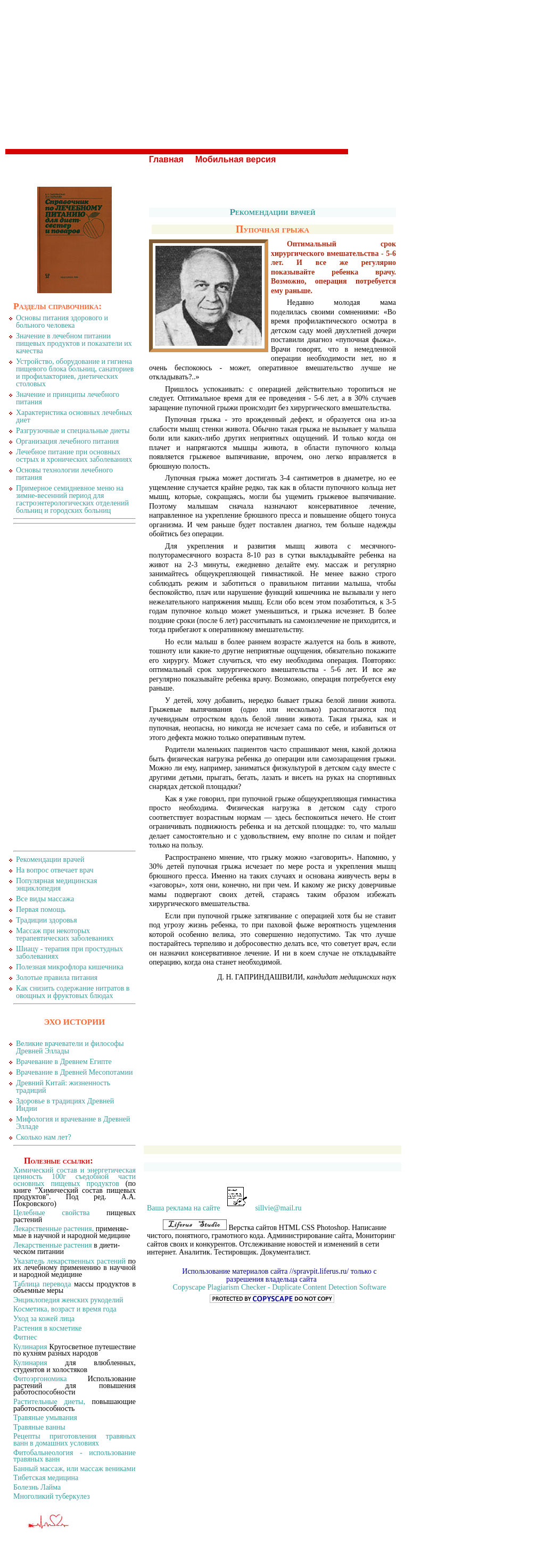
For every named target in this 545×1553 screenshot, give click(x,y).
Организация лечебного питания (67, 441)
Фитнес (25, 1337)
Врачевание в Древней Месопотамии (74, 1072)
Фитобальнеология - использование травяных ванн (74, 1456)
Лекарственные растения (52, 1245)
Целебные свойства (51, 1213)
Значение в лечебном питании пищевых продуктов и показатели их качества (74, 343)
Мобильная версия (235, 159)
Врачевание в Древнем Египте (64, 1062)
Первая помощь (40, 909)
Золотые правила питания (56, 978)
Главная (166, 159)
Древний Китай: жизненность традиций (63, 1086)
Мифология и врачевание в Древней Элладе (73, 1123)
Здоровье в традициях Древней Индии (65, 1104)
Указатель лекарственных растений (69, 1261)
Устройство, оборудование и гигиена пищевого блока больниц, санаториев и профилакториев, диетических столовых (75, 373)
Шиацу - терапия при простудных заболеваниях (69, 952)
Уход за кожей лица (44, 1319)
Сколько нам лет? (43, 1137)
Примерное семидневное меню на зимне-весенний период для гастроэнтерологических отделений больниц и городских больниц (72, 499)
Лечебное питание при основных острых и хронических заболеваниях (74, 455)
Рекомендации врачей (272, 211)
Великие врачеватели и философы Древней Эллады (70, 1047)
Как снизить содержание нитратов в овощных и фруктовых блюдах (72, 992)
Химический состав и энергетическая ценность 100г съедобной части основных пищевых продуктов (74, 1176)
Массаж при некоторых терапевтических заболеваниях (65, 934)
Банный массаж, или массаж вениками (74, 1469)
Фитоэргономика (40, 1379)
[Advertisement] (272, 74)
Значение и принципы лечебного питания (67, 398)
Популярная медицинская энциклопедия (56, 884)
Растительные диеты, (49, 1402)
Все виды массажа (45, 899)
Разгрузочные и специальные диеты (72, 431)
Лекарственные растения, (53, 1229)
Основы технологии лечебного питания (64, 473)
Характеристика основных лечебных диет (74, 416)
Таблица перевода (42, 1284)
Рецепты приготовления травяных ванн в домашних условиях (74, 1439)
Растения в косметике (47, 1328)
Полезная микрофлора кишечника (69, 967)
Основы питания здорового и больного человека (62, 321)
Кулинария (30, 1347)
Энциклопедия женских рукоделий (68, 1300)
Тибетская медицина (45, 1478)
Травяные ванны (39, 1427)
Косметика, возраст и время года (65, 1309)
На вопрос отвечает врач (55, 870)
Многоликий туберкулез (51, 1496)
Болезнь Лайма (37, 1487)
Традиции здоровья (46, 920)
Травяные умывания (45, 1418)
